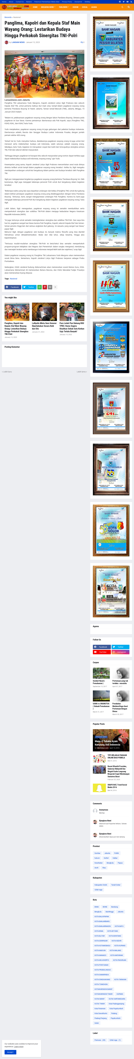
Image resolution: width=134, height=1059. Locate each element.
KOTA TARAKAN (120, 979)
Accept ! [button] (10, 1052)
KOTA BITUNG (112, 931)
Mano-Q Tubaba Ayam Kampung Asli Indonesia (107, 743)
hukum (97, 858)
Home (4, 2)
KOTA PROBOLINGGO (103, 970)
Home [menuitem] (35, 7)
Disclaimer (78, 2)
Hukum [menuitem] (75, 7)
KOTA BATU (119, 926)
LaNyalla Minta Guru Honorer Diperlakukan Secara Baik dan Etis (44, 326)
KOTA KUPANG (119, 946)
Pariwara (100, 1040)
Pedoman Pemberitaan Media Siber (46, 2)
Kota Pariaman (100, 1009)
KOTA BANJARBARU (102, 921)
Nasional (17, 17)
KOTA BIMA (99, 931)
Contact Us (20, 2)
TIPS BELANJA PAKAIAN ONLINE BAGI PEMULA (117, 756)
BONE (105, 907)
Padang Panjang (101, 1018)
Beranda (8, 17)
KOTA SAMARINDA (102, 975)
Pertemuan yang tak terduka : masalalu (120, 682)
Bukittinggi (109, 912)
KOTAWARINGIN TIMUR (103, 994)
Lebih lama (81, 372)
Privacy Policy (67, 2)
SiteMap (87, 2)
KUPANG (120, 994)
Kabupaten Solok (101, 885)
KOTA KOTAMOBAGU (102, 946)
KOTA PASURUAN (119, 960)
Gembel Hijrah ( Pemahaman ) (99, 682)
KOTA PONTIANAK (101, 965)
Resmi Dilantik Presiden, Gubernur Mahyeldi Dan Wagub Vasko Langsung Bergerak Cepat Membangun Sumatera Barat (118, 771)
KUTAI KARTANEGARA (117, 999)
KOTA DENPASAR (101, 941)
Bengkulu (110, 863)
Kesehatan (99, 863)
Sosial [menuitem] (85, 7)
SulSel (106, 858)
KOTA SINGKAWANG (102, 979)
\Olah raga (98, 890)
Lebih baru (7, 372)
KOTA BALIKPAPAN (102, 917)
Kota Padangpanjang (116, 1004)
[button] (122, 7)
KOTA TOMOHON (101, 984)
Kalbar (115, 858)
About (11, 2)
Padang (114, 1013)
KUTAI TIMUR (100, 1004)
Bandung (114, 907)
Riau (104, 868)
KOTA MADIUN (100, 950)
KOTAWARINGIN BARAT (103, 989)
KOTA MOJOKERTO (102, 960)
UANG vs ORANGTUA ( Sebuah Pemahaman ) (101, 706)
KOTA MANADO (100, 955)
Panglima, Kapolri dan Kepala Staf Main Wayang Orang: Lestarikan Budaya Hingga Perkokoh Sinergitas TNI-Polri (16, 328)
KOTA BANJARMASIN (103, 926)
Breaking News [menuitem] (47, 7)
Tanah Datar (115, 885)
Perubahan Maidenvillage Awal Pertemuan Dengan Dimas (120, 707)
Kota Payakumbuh (116, 1009)
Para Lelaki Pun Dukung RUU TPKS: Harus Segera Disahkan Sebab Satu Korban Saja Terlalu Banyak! (72, 327)
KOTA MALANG (115, 950)
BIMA (97, 907)
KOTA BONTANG (115, 936)
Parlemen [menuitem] (63, 7)
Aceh (96, 868)
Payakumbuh (115, 1018)
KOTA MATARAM (116, 955)
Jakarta (107, 853)
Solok (97, 1023)
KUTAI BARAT (100, 999)
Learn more (18, 1047)
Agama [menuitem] (94, 7)
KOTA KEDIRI (116, 941)
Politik (116, 853)
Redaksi (29, 2)
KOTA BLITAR (100, 936)
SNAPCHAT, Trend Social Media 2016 (117, 786)
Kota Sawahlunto (101, 1013)
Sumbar (97, 853)
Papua (120, 863)
